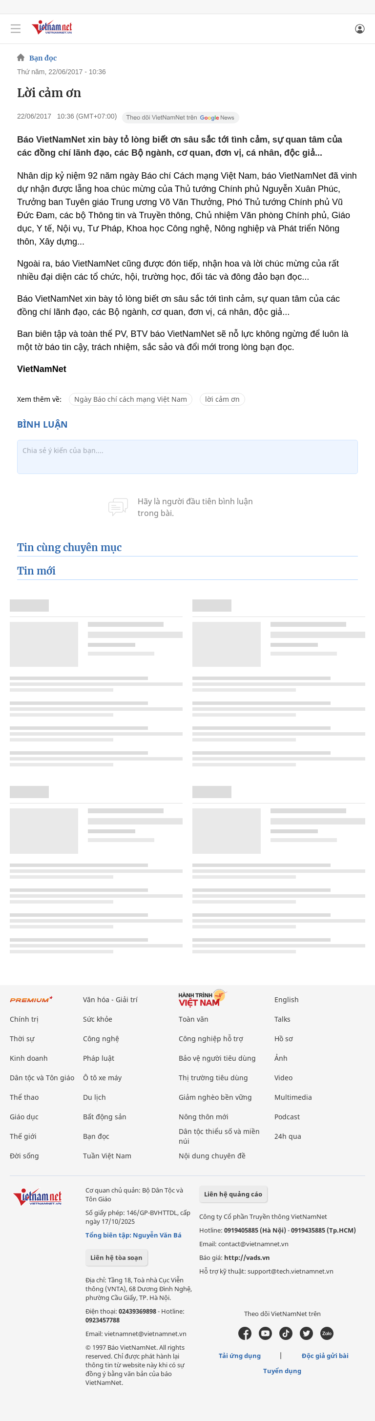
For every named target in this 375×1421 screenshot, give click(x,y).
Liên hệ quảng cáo (233, 1194)
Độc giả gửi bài (325, 1355)
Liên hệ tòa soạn (116, 1257)
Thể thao (24, 1097)
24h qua (287, 1136)
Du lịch (94, 1097)
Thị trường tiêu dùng (213, 1077)
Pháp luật (98, 1058)
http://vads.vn (247, 1257)
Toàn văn (193, 1019)
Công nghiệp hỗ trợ (211, 1038)
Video (283, 1077)
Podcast (287, 1116)
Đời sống (24, 1155)
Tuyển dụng (282, 1370)
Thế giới (23, 1136)
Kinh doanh (29, 1058)
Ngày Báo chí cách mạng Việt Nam (130, 399)
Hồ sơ (283, 1038)
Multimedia (293, 1097)
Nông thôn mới (204, 1116)
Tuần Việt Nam (107, 1155)
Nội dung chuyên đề (212, 1155)
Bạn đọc (43, 58)
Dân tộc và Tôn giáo (42, 1077)
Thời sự (22, 1038)
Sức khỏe (97, 1019)
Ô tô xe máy (102, 1077)
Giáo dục (24, 1116)
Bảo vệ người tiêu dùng (217, 1058)
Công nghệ (101, 1038)
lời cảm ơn (222, 399)
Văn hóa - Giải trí (110, 999)
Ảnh (281, 1058)
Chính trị (24, 1019)
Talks (282, 1019)
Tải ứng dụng (240, 1355)
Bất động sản (104, 1116)
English (286, 999)
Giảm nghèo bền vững (215, 1097)
